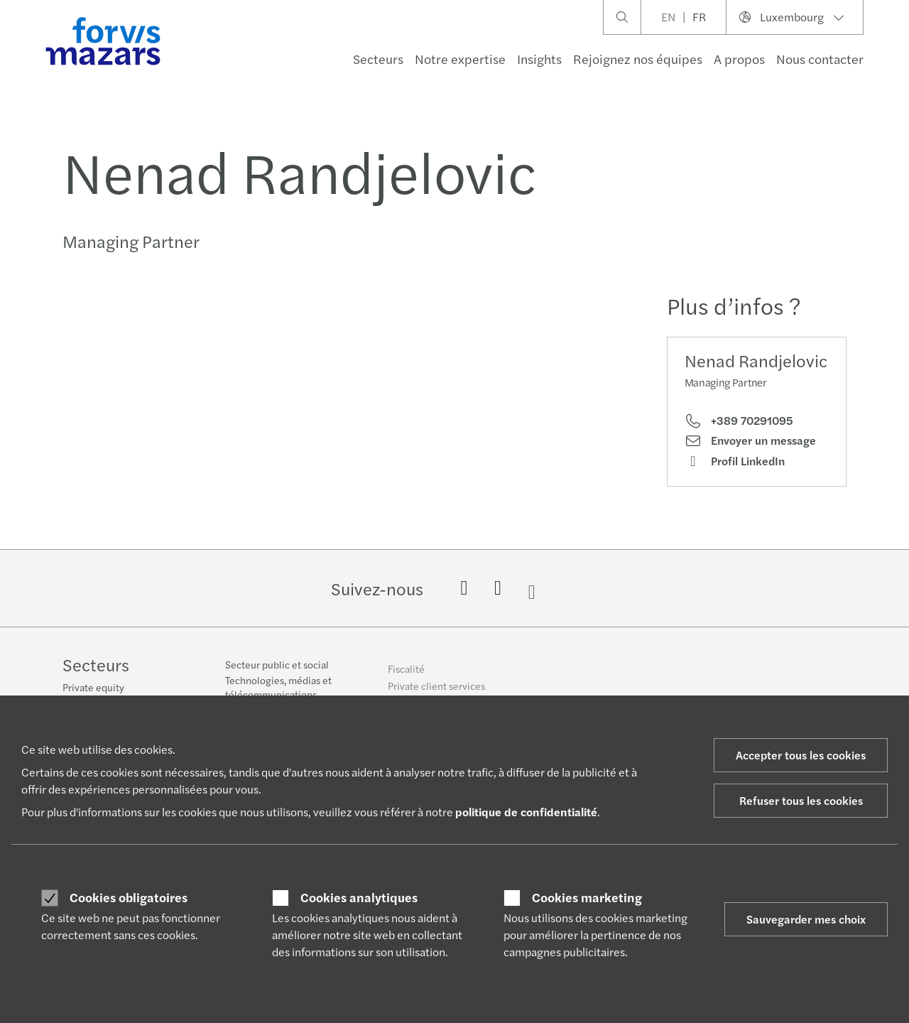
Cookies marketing (587, 897)
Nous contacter (820, 58)
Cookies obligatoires (128, 897)
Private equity (93, 688)
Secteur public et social (277, 674)
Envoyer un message (750, 440)
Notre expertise (460, 58)
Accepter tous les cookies (801, 755)
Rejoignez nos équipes (637, 58)
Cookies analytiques (359, 897)
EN (668, 17)
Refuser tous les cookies (801, 800)
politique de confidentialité (526, 811)
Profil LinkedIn (735, 461)
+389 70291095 (739, 420)
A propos (739, 58)
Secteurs (378, 58)
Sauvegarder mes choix (806, 919)
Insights (539, 58)
